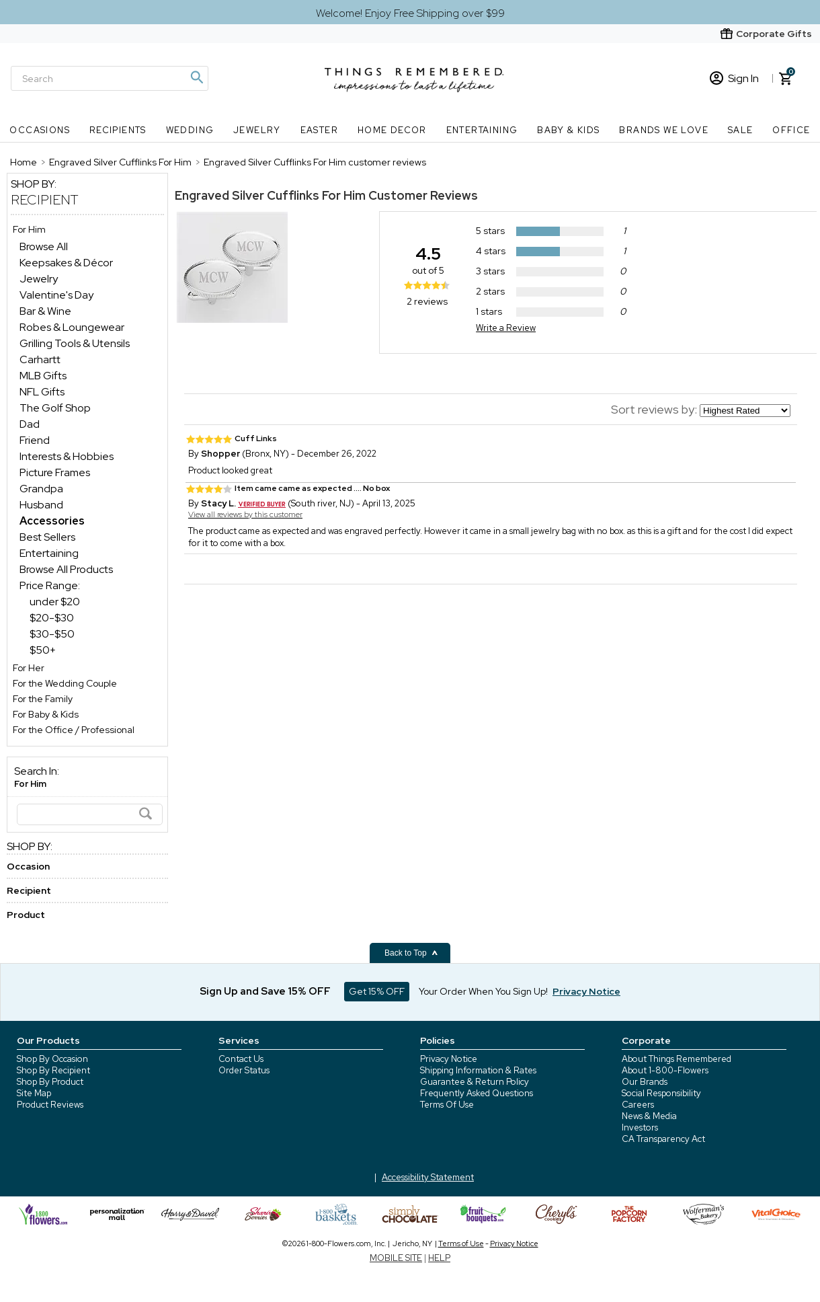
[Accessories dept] (52, 521)
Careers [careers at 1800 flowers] (638, 1104)
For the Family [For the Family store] (43, 699)
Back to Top (411, 953)
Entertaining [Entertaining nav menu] (482, 130)
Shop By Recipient (53, 1070)
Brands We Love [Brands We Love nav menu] (663, 130)
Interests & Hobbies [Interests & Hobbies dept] (66, 456)
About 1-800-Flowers (665, 1070)
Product (26, 915)
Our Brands (644, 1081)
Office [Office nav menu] (791, 130)
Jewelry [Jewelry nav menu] (257, 130)
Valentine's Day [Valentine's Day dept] (56, 295)
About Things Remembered (676, 1059)
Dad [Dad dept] (29, 424)
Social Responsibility (661, 1093)
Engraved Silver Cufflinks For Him (270, 195)
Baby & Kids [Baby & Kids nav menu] (568, 130)
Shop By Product (50, 1081)
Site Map (34, 1093)
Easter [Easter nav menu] (319, 130)
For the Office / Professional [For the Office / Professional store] (73, 730)
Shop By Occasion (52, 1059)
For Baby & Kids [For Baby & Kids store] (46, 714)
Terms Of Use (447, 1104)
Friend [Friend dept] (34, 440)
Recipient (45, 199)
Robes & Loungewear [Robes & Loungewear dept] (71, 327)
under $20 (55, 602)
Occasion (28, 866)
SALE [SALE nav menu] (740, 130)
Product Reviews (50, 1104)
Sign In (734, 78)
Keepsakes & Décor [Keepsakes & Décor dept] (66, 263)
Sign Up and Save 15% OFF (265, 991)
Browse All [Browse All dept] (43, 246)
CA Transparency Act (663, 1139)
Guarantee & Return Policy (474, 1081)
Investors (640, 1127)
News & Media (649, 1116)
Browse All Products (66, 569)
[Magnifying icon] (196, 77)
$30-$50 (52, 634)
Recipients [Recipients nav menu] (118, 130)
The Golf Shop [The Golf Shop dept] (55, 408)
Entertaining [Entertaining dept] (49, 553)
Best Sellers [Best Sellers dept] (47, 537)
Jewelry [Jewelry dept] (38, 279)
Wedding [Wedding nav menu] (190, 130)
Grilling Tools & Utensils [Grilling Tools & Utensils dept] (74, 343)
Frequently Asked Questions (476, 1093)
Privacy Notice (448, 1059)
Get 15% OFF (377, 991)
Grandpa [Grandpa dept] (41, 489)
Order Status (244, 1070)
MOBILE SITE (396, 1258)
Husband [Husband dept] (41, 505)
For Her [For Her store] (28, 668)
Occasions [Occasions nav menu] (39, 130)
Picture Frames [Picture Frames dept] (54, 472)
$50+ (43, 650)
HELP (439, 1258)
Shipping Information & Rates (478, 1070)
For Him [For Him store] (29, 229)
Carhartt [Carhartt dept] (39, 359)
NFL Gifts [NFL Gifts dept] (42, 392)
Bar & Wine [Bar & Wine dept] (45, 311)
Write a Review (506, 328)
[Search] (109, 78)
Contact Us (240, 1059)
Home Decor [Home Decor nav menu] (392, 130)
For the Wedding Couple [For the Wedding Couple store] (65, 683)
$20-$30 (52, 618)
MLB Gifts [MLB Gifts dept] (43, 376)
